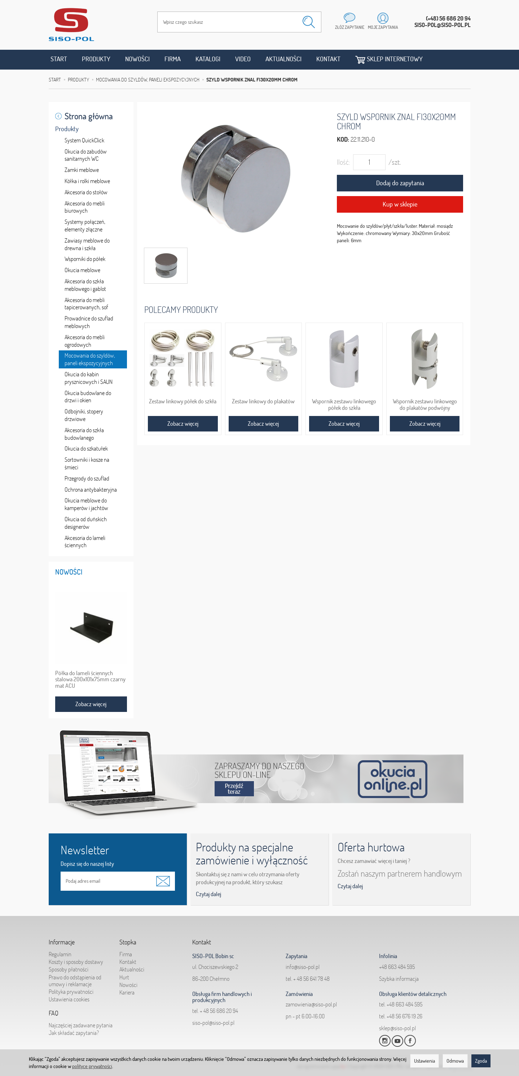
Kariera (127, 992)
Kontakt (328, 59)
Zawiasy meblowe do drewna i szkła (87, 244)
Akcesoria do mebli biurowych (85, 207)
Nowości (137, 59)
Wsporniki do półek (85, 258)
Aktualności (283, 59)
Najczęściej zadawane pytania (81, 1025)
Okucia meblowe (82, 270)
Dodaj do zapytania (400, 183)
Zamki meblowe (82, 169)
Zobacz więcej (182, 423)
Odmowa (455, 1061)
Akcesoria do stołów (86, 192)
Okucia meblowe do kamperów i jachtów (86, 504)
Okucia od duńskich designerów (86, 522)
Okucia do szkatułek (86, 448)
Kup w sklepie (400, 204)
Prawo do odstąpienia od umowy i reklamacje (75, 980)
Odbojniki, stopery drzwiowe (84, 415)
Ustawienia (424, 1061)
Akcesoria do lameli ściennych (85, 541)
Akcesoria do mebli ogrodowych (85, 340)
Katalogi (207, 59)
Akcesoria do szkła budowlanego (84, 433)
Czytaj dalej (208, 894)
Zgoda (481, 1061)
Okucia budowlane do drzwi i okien (88, 396)
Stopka (127, 942)
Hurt (124, 976)
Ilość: (343, 162)
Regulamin (60, 954)
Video (243, 59)
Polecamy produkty (181, 309)
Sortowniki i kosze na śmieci (87, 463)
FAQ (53, 1013)
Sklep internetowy (389, 59)
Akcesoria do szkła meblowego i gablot (85, 285)
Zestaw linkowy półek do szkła (182, 401)
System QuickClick (84, 140)
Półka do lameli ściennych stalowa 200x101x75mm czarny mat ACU (90, 679)
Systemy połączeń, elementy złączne (85, 225)
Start (58, 59)
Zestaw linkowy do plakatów (263, 401)
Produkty (96, 59)
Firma (172, 59)
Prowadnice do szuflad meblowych (89, 322)
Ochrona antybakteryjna (91, 489)
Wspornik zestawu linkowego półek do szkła (344, 404)
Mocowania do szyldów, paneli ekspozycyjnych (90, 359)
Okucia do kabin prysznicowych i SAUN (89, 378)
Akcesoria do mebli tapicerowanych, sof (86, 303)
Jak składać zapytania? (74, 1032)
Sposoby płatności (68, 969)
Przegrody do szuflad (87, 478)
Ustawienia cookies (69, 999)
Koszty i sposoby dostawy (76, 961)
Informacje (62, 942)
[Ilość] (369, 162)
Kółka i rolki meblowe (87, 181)
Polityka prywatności (71, 991)
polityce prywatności (92, 1066)
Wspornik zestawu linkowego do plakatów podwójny (425, 404)
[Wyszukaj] (309, 22)
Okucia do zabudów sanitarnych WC (86, 155)
